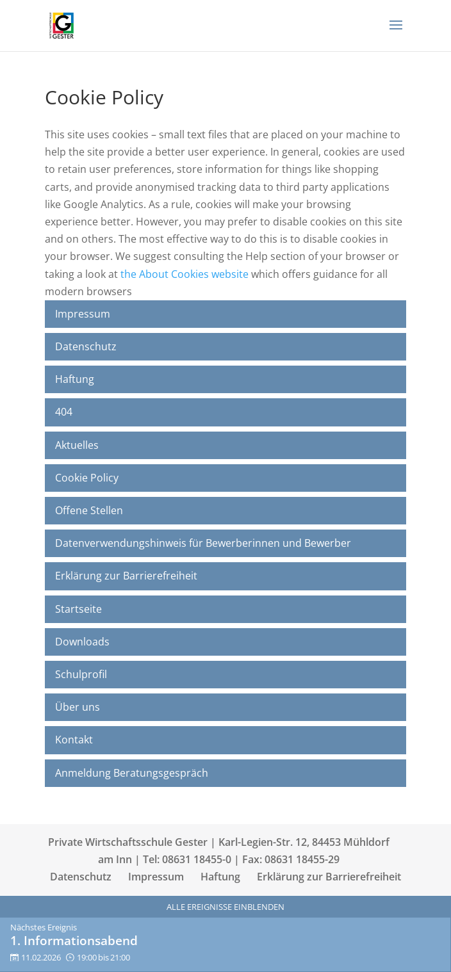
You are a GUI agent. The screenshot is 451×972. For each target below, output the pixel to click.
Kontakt (74, 740)
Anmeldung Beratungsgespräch (131, 773)
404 (63, 412)
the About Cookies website (184, 274)
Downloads (82, 642)
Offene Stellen (89, 510)
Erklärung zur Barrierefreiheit (126, 576)
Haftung (74, 379)
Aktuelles (77, 445)
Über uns (77, 707)
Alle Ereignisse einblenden (225, 906)
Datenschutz (86, 346)
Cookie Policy (87, 478)
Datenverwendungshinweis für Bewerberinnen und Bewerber (203, 543)
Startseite (78, 609)
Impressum (82, 314)
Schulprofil (81, 674)
